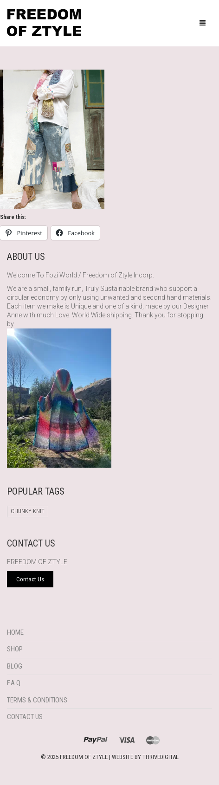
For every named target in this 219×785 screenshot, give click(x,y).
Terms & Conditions (37, 700)
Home (15, 632)
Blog (14, 666)
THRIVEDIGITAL (160, 756)
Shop (15, 649)
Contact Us (25, 717)
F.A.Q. (14, 683)
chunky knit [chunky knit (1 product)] (28, 511)
